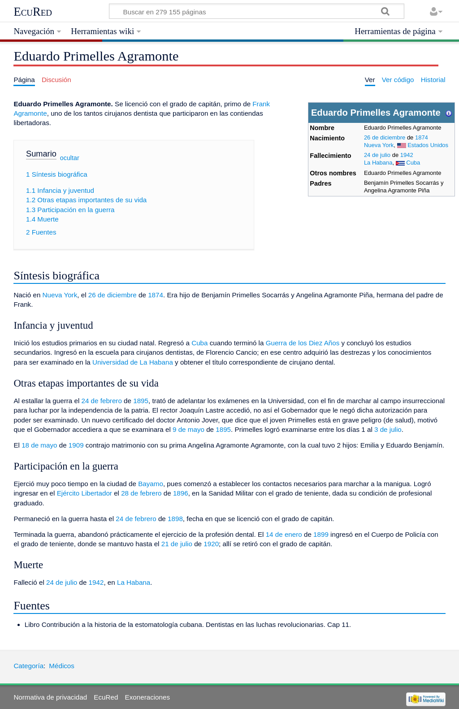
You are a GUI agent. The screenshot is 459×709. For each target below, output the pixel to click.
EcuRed (32, 11)
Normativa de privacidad (50, 697)
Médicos (61, 666)
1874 (421, 137)
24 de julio (377, 155)
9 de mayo (188, 429)
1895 (140, 401)
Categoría (28, 666)
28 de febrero (141, 493)
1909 (76, 445)
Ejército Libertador (84, 493)
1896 (180, 493)
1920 (211, 544)
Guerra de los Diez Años (303, 343)
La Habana (378, 162)
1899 (321, 534)
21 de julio (176, 544)
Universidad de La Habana (132, 362)
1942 (406, 155)
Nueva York (379, 145)
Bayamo (150, 483)
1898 (175, 518)
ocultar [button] (69, 157)
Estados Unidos (427, 145)
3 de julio (388, 429)
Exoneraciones (147, 697)
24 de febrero (102, 401)
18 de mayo (39, 445)
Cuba (413, 162)
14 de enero (284, 534)
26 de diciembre (384, 137)
